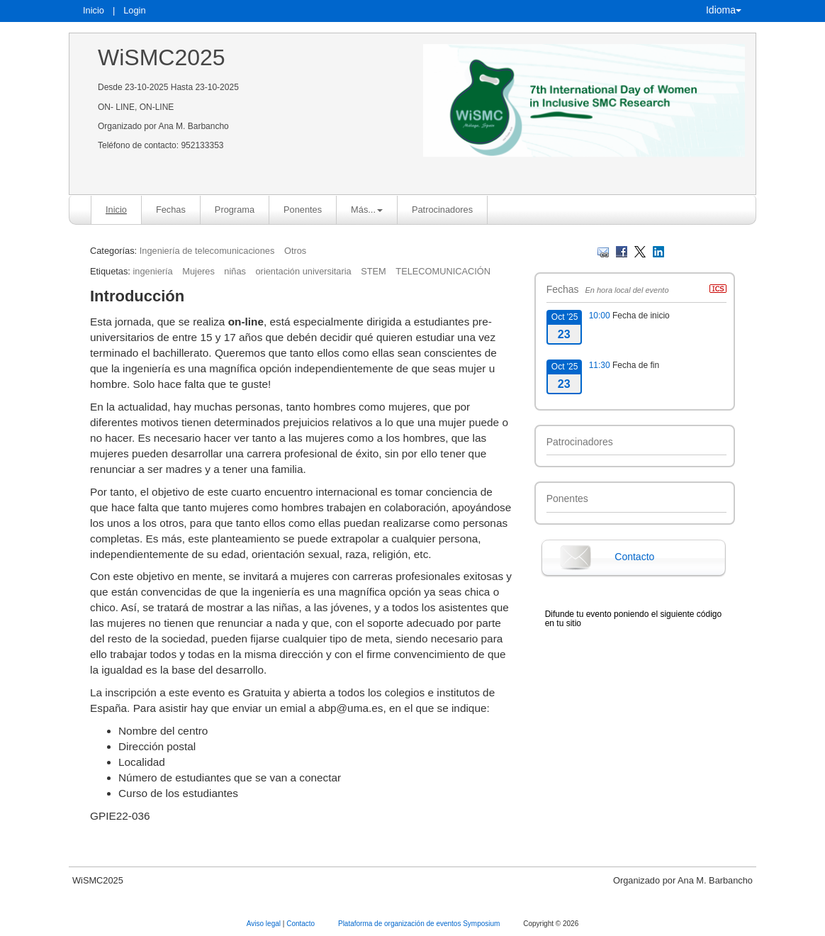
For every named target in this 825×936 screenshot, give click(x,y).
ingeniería (152, 271)
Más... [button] (367, 209)
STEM (373, 271)
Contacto (634, 556)
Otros (295, 250)
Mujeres (198, 271)
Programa (234, 209)
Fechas (171, 209)
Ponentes (303, 209)
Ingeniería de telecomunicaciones (207, 250)
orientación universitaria (304, 271)
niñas (235, 271)
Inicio (93, 10)
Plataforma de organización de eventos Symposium (420, 923)
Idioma (723, 10)
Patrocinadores (442, 209)
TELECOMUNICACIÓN (442, 271)
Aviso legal (265, 923)
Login (134, 10)
